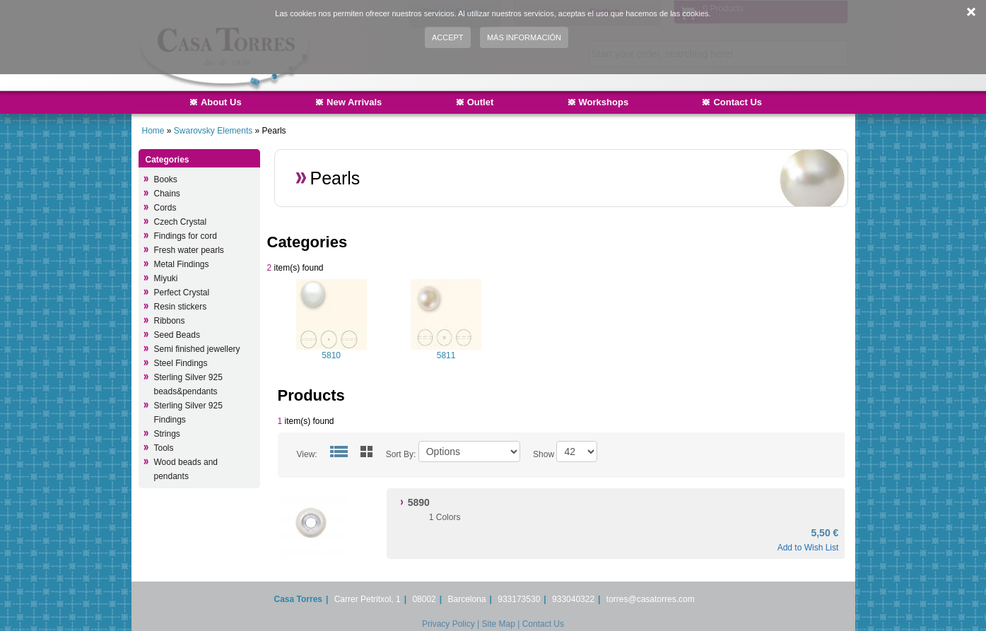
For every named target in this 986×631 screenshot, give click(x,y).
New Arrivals (354, 102)
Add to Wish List (808, 548)
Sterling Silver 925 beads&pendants (188, 384)
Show (543, 454)
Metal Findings (181, 264)
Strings (167, 434)
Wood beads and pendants (186, 469)
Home (153, 131)
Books (165, 179)
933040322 (573, 599)
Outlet (480, 102)
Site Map (498, 624)
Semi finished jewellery (197, 349)
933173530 (519, 599)
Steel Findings (181, 363)
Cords (165, 208)
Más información (524, 37)
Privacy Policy (448, 624)
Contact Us (737, 102)
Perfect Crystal (182, 292)
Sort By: (401, 454)
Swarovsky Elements (214, 131)
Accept (448, 37)
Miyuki (166, 278)
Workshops (604, 102)
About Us (221, 102)
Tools (164, 448)
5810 (331, 355)
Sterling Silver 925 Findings (188, 413)
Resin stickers (180, 307)
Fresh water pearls (189, 250)
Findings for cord (185, 236)
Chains (167, 194)
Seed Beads (177, 335)
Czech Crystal (180, 222)
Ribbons (169, 321)
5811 (446, 355)
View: (307, 454)
